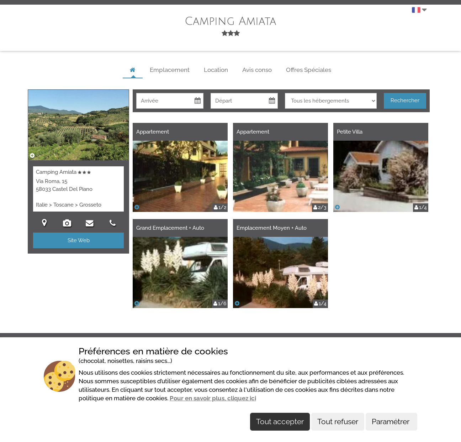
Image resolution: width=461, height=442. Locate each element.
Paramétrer (391, 421)
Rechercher (405, 100)
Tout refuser (337, 421)
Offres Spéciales (308, 69)
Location (216, 69)
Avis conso (257, 69)
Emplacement (170, 69)
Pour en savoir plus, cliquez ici (213, 398)
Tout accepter (280, 421)
